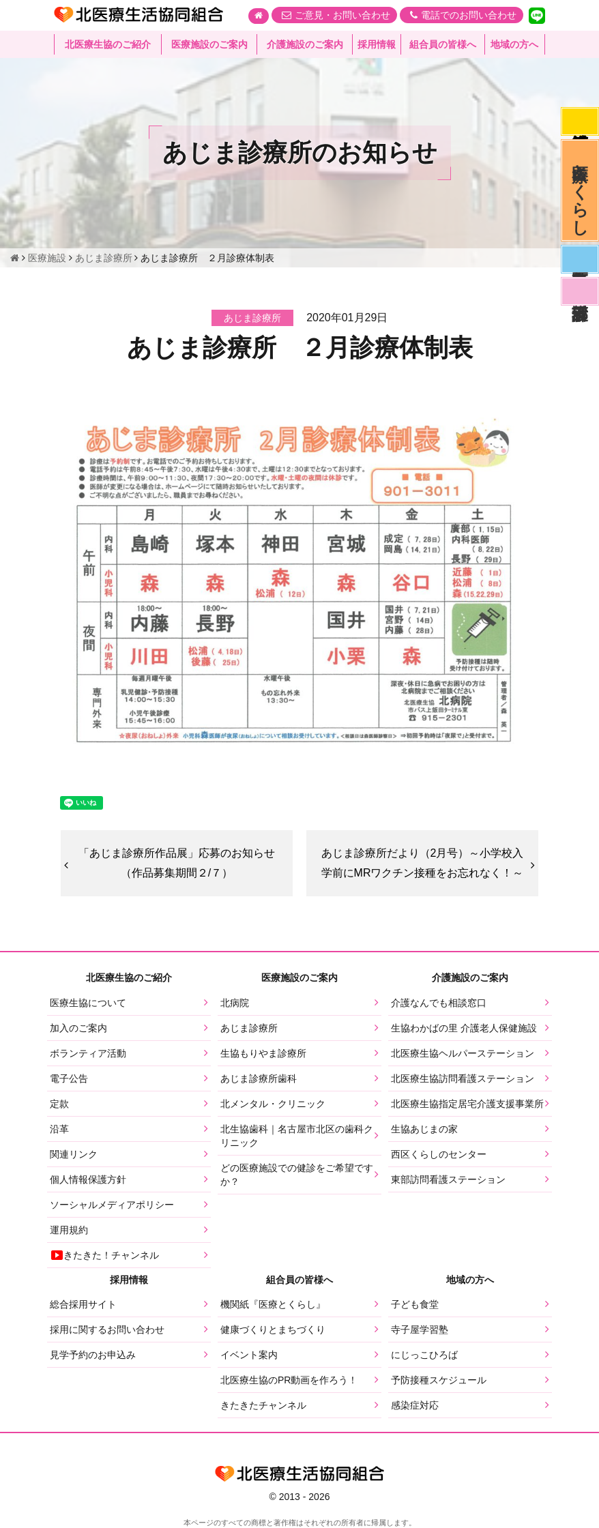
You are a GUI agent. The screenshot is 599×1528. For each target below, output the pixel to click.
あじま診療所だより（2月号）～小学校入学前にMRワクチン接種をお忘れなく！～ (422, 863)
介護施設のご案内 (305, 44)
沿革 (59, 1128)
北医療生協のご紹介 (108, 44)
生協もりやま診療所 (263, 1053)
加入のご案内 (78, 1028)
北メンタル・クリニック (272, 1103)
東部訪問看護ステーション (448, 1179)
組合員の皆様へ (442, 44)
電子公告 (69, 1078)
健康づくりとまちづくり (272, 1329)
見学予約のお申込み (93, 1354)
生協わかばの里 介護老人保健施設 (464, 1028)
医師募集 (580, 259)
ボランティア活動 (88, 1053)
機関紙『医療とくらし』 (272, 1304)
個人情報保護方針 (88, 1179)
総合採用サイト (83, 1304)
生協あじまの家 (424, 1128)
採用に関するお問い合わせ (107, 1329)
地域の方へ (514, 44)
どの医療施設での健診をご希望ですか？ (296, 1174)
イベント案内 (249, 1354)
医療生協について (88, 1002)
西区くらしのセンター (438, 1154)
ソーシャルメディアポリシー (112, 1204)
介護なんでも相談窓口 (438, 1002)
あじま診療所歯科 (258, 1078)
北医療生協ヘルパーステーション (462, 1053)
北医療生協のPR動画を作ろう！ (288, 1380)
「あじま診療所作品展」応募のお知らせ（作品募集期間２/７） (176, 863)
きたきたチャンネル (263, 1405)
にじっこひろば (424, 1354)
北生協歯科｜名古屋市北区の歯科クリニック (296, 1135)
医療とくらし (580, 190)
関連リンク (74, 1154)
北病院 (234, 1002)
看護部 (580, 291)
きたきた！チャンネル (104, 1255)
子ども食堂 (415, 1304)
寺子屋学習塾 (419, 1329)
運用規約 (69, 1229)
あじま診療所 (249, 1028)
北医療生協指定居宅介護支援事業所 (467, 1103)
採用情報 (376, 44)
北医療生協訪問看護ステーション (462, 1078)
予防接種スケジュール (438, 1380)
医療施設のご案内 (209, 44)
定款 (59, 1103)
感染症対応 (580, 121)
